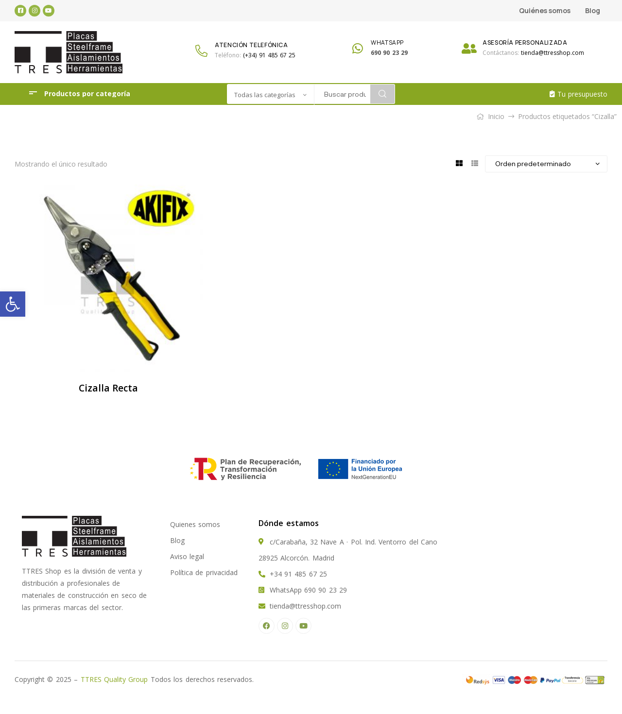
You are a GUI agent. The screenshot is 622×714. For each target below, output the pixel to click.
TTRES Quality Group (114, 679)
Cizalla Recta (108, 388)
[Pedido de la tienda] (546, 163)
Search (382, 94)
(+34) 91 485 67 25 (269, 55)
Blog (592, 10)
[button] (12, 304)
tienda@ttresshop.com (552, 53)
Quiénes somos (544, 10)
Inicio (496, 116)
